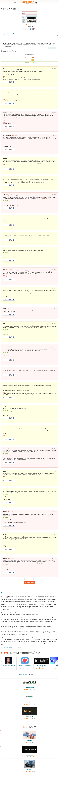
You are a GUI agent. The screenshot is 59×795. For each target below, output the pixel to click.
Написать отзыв (9, 36)
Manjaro (29, 769)
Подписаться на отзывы (10, 33)
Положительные (29, 62)
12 (37, 579)
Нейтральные (29, 60)
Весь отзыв (47, 117)
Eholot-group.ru (29, 688)
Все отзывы (29, 54)
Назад (18, 579)
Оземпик (29, 740)
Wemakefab (29, 755)
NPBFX (29, 702)
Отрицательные (29, 57)
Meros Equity (29, 716)
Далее (40, 579)
